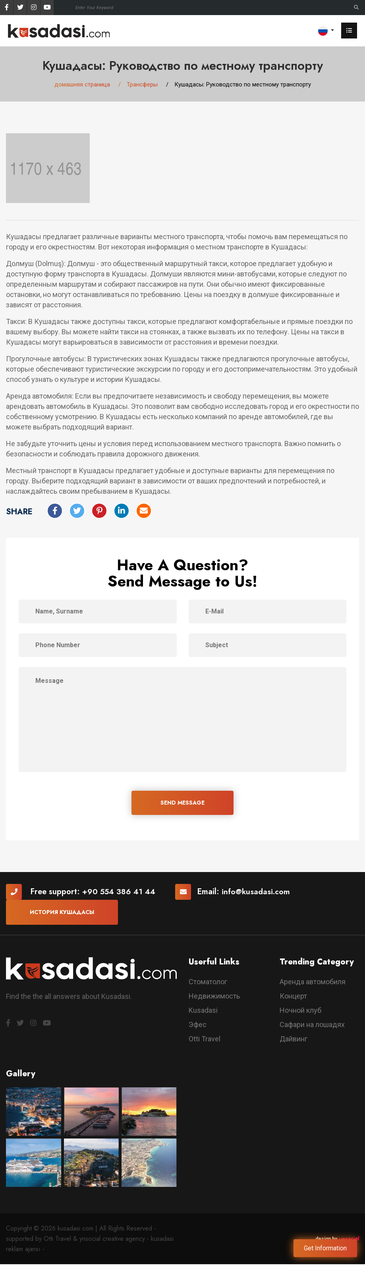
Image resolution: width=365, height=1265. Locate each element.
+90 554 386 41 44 (119, 893)
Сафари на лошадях (312, 1025)
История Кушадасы (62, 913)
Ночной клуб (300, 1011)
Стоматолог (208, 982)
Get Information (325, 1248)
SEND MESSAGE (182, 803)
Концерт (293, 997)
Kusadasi (203, 1011)
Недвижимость (214, 997)
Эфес (198, 1025)
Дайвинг (293, 1039)
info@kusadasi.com (258, 893)
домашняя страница (82, 84)
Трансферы (142, 84)
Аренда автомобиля (313, 982)
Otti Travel (204, 1039)
